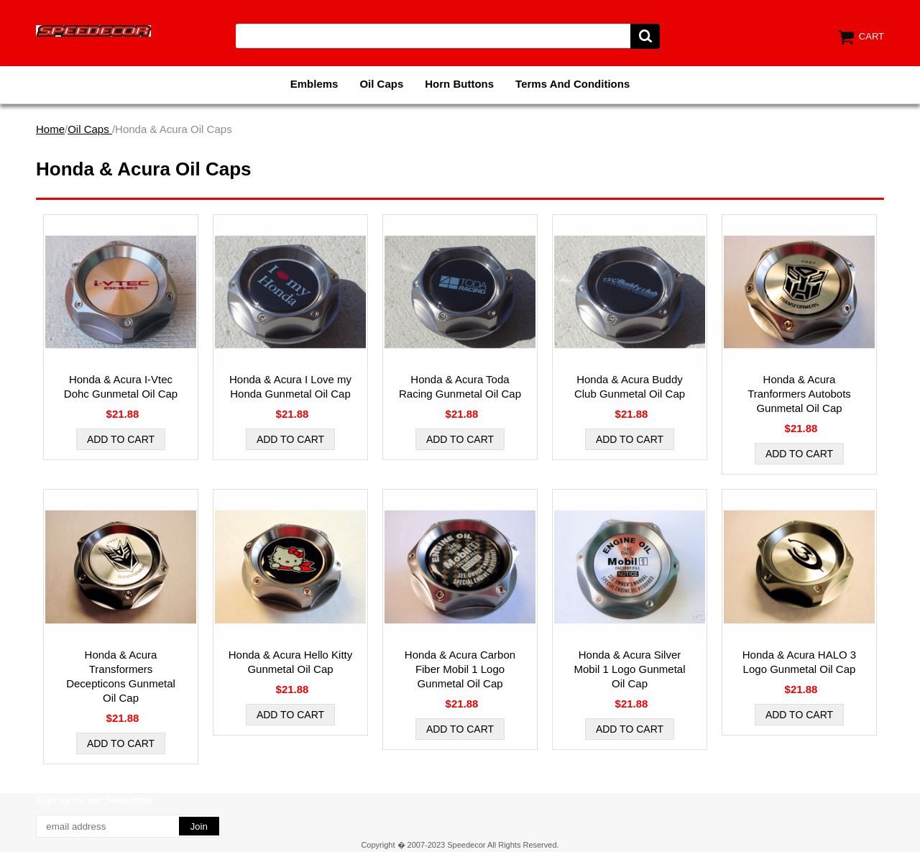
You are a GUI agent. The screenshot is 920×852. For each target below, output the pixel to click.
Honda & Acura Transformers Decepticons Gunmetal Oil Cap (120, 676)
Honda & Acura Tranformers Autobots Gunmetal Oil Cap (799, 393)
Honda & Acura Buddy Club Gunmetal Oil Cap (629, 386)
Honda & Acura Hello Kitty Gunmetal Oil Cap (291, 662)
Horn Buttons (459, 84)
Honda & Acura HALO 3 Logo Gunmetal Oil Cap (799, 662)
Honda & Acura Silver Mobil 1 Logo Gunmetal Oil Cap (629, 669)
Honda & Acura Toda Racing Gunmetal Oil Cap (460, 386)
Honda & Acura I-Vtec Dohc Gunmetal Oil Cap (121, 386)
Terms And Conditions (572, 84)
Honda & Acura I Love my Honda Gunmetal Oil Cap (290, 386)
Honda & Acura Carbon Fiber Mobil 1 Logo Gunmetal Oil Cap (460, 669)
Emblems (314, 84)
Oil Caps (381, 84)
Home (50, 129)
